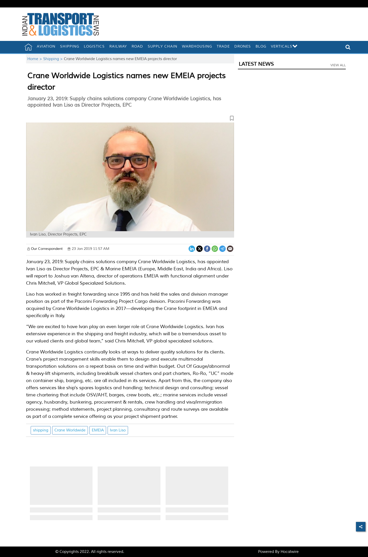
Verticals (284, 46)
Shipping (69, 46)
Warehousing (197, 46)
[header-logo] (60, 24)
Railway (118, 46)
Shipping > (53, 59)
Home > (35, 59)
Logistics (94, 46)
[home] (28, 47)
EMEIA (98, 430)
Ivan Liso (118, 430)
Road (137, 46)
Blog (261, 46)
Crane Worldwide (70, 430)
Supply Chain (162, 46)
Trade (223, 46)
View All (338, 65)
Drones (242, 46)
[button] (130, 119)
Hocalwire (290, 551)
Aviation (46, 46)
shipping (40, 430)
